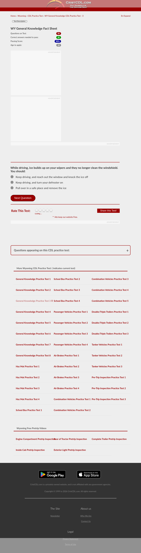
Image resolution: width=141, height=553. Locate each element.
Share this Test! (108, 210)
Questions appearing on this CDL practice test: (42, 250)
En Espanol (125, 16)
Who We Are (86, 516)
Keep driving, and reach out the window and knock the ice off (50, 177)
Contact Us (86, 521)
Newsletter (55, 516)
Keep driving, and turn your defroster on (38, 182)
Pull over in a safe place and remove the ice (39, 188)
